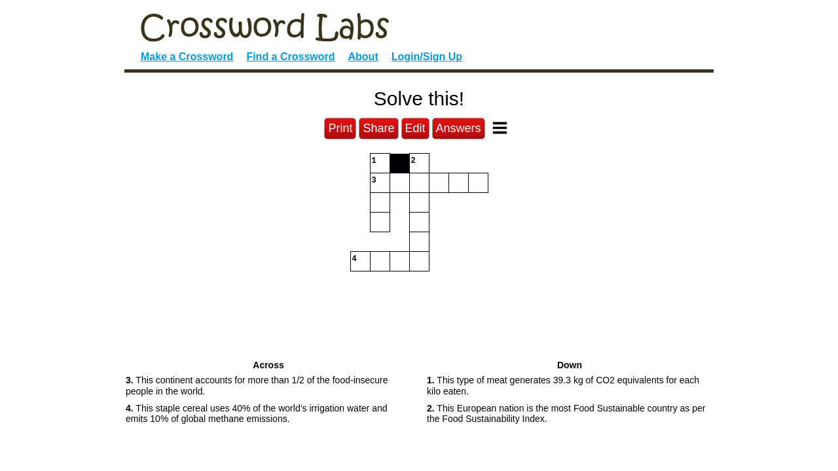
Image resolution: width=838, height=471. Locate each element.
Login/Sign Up (427, 56)
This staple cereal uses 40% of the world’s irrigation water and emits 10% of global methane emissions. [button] (256, 414)
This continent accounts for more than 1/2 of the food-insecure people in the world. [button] (257, 385)
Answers (458, 128)
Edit (415, 128)
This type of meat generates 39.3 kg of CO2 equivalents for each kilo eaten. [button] (563, 385)
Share (378, 128)
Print (340, 128)
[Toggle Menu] (499, 127)
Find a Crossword (290, 56)
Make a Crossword (187, 56)
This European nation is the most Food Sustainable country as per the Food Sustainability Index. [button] (566, 414)
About (363, 56)
